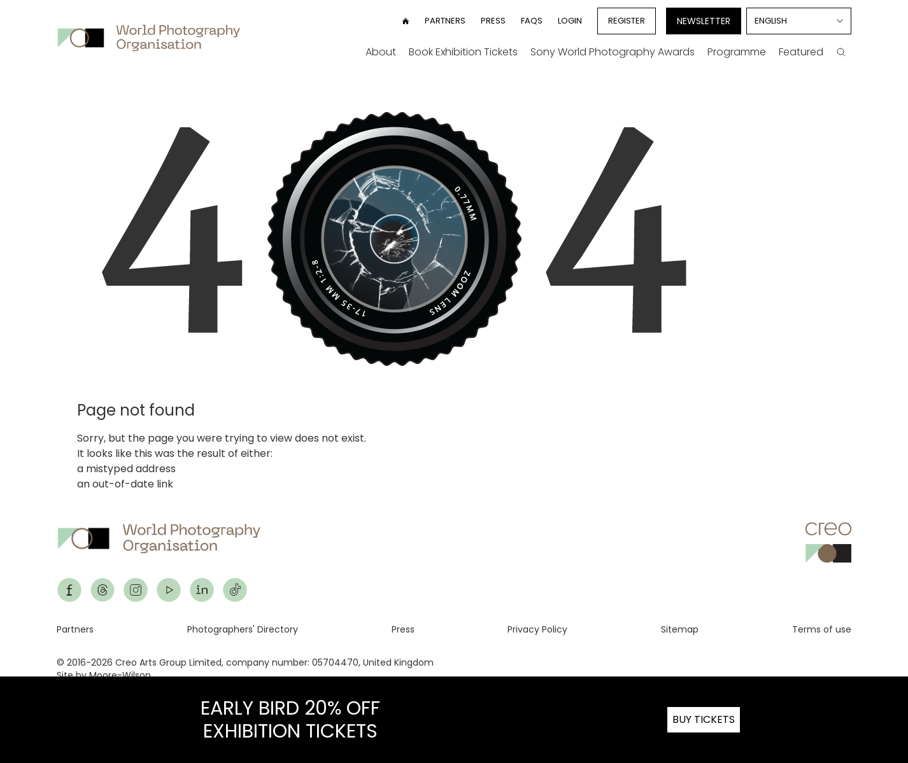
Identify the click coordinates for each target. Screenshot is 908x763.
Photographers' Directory (242, 629)
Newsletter (703, 21)
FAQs (532, 21)
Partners (445, 21)
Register (626, 21)
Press (493, 21)
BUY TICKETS (703, 719)
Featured (801, 52)
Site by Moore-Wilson (104, 675)
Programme (736, 52)
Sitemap (680, 629)
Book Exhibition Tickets (463, 52)
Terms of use (821, 629)
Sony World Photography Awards (612, 52)
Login (570, 21)
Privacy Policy (537, 629)
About (380, 52)
